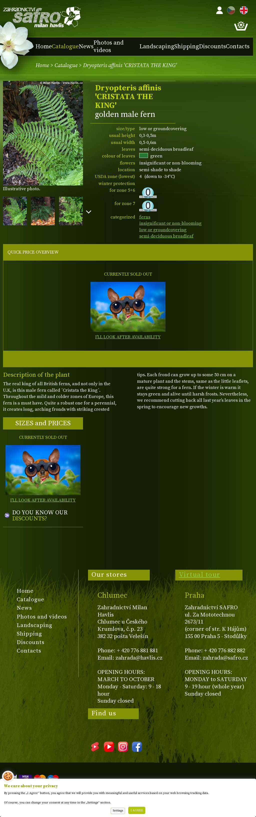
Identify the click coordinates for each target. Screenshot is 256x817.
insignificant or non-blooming (170, 223)
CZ (229, 9)
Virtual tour (199, 574)
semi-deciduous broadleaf (166, 236)
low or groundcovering (162, 230)
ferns (144, 217)
